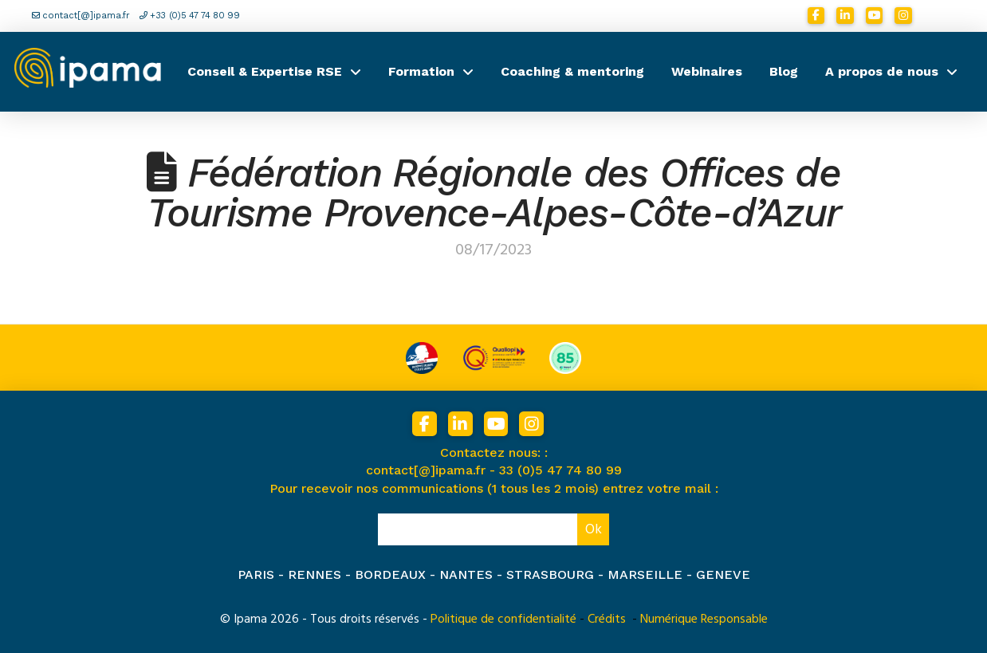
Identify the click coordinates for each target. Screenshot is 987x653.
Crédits (607, 618)
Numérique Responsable (704, 618)
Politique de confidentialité (503, 618)
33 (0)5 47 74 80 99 (560, 470)
